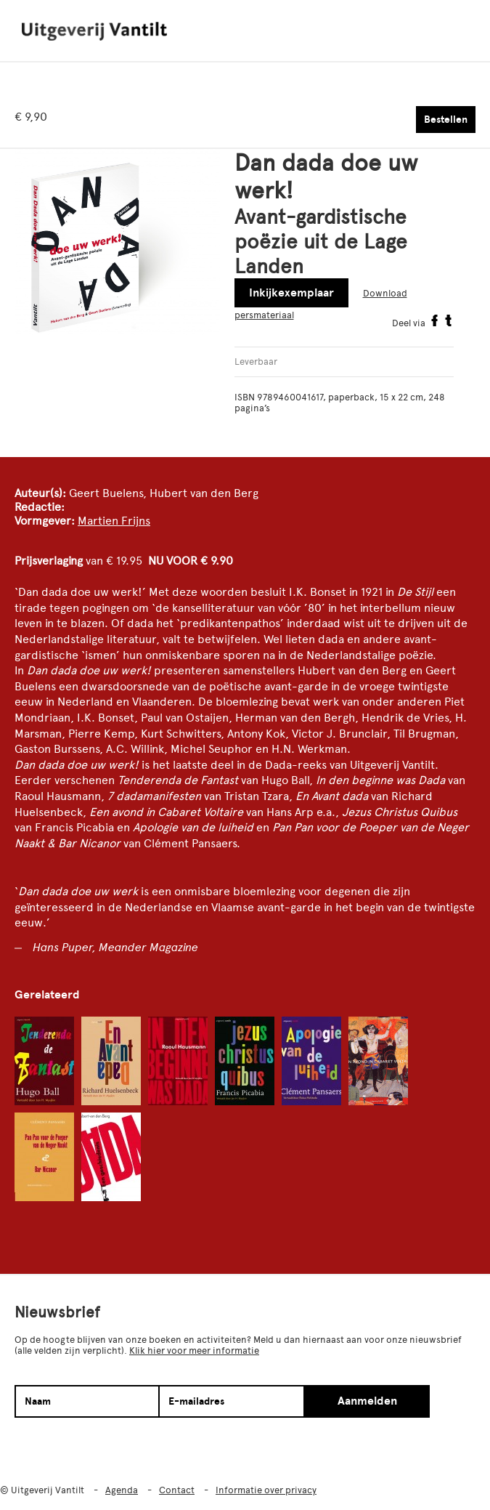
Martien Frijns (114, 521)
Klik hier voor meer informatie (194, 1350)
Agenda (121, 1490)
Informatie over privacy (266, 1490)
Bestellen (445, 119)
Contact (177, 1490)
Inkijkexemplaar (291, 293)
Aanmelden (367, 1401)
